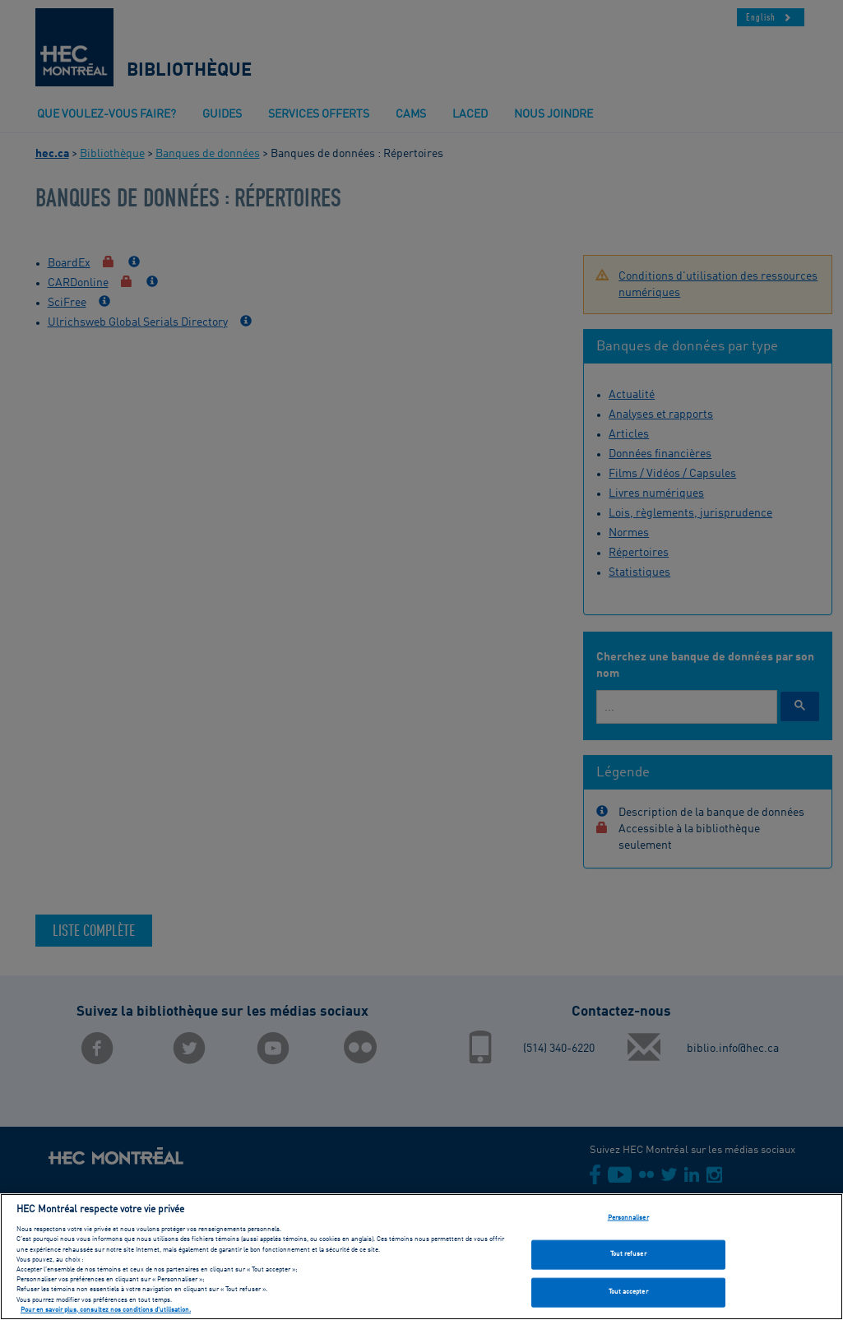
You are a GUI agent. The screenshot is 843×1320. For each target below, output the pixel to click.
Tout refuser (628, 1259)
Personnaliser (628, 1222)
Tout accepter (628, 1297)
